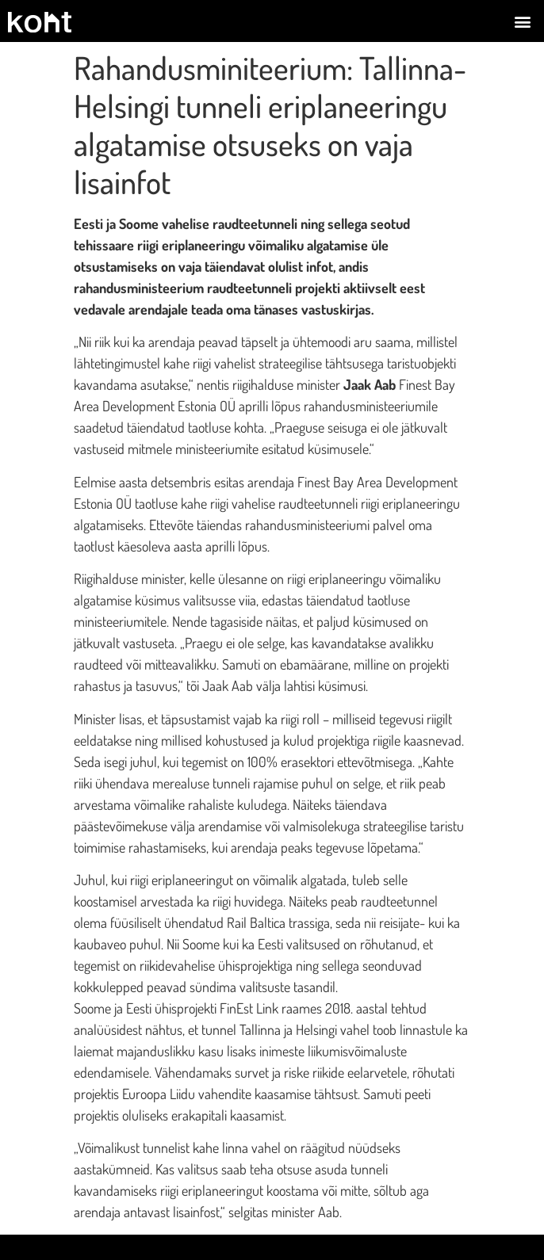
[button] (523, 21)
